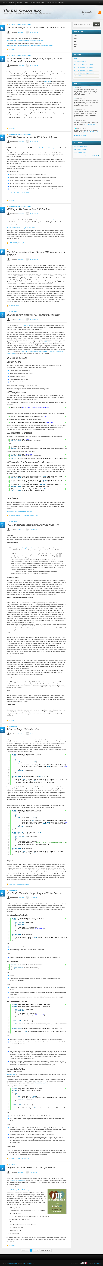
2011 (75, 41)
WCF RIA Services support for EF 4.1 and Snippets (32, 137)
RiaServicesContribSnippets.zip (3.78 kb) (19, 193)
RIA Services (13, 24)
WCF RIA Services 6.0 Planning (83, 70)
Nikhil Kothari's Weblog (81, 146)
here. (29, 1187)
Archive (11, 2)
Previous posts (45, 1250)
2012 (75, 44)
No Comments (34, 32)
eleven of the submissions (17, 1180)
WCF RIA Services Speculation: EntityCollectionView (33, 524)
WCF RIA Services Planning (55, 2)
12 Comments (34, 733)
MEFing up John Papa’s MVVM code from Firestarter (33, 314)
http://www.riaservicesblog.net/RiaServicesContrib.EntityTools (25, 40)
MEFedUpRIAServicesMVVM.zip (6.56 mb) (19, 511)
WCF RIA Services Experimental (84, 73)
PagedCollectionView (22, 884)
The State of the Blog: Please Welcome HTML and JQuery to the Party (36, 253)
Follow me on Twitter (80, 135)
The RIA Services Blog (22, 11)
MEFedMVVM (13, 243)
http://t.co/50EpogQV (89, 124)
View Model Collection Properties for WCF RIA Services (34, 893)
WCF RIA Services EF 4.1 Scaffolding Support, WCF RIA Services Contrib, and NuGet (35, 60)
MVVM (20, 243)
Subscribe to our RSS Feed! (99, 12)
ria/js (17, 305)
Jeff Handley (50, 148)
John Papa (26, 325)
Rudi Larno (47, 81)
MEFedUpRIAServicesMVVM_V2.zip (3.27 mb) (21, 228)
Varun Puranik (39, 148)
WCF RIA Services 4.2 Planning (83, 64)
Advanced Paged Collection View (23, 729)
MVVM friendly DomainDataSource (27, 548)
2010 (75, 38)
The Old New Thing (80, 152)
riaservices (12, 49)
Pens (26, 2)
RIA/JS (19, 249)
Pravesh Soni (97, 1263)
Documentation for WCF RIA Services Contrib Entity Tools (36, 27)
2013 (75, 47)
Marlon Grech (34, 515)
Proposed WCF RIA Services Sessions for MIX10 (31, 1167)
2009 (75, 35)
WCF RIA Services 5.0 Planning (83, 67)
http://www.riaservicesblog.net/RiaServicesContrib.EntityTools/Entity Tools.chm (30, 45)
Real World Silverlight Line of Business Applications (20, 1189)
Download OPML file (92, 156)
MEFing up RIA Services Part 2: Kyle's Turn (28, 209)
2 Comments (33, 529)
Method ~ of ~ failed (80, 149)
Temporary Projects (37, 2)
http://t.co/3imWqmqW (91, 132)
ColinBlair (21, 32)
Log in (98, 2)
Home (5, 2)
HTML (24, 249)
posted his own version (57, 220)
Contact (19, 2)
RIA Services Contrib (24, 24)
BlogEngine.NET (28, 1263)
